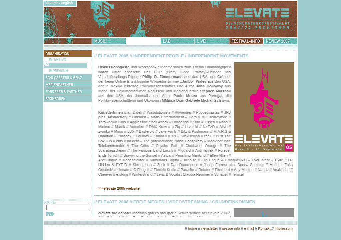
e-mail (249, 228)
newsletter (209, 228)
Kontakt (264, 228)
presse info (231, 228)
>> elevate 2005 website (119, 188)
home (192, 228)
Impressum (284, 228)
